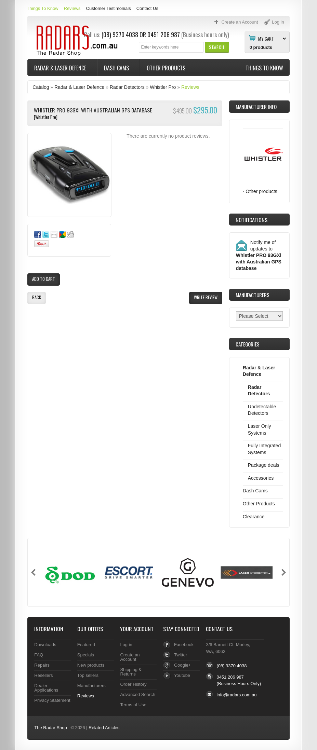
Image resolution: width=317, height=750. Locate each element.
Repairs (42, 665)
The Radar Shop (50, 727)
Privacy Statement (52, 700)
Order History (133, 684)
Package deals (263, 465)
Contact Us (147, 8)
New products (90, 665)
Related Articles (104, 727)
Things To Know (42, 8)
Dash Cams (117, 68)
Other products (261, 191)
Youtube (182, 675)
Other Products (166, 68)
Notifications (251, 220)
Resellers (43, 675)
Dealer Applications (46, 688)
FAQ (38, 654)
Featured (86, 644)
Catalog (40, 87)
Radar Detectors (127, 87)
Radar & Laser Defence (61, 68)
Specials (85, 654)
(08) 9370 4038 (231, 665)
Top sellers (87, 675)
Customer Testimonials (108, 8)
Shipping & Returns (131, 672)
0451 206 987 (163, 34)
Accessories (261, 478)
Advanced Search (137, 694)
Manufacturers (91, 685)
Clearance (254, 516)
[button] (216, 47)
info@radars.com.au (236, 694)
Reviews (72, 8)
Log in (126, 644)
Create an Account (130, 657)
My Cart (266, 38)
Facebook (184, 644)
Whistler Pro (163, 87)
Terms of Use (133, 704)
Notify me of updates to (258, 255)
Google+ (182, 665)
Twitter (180, 654)
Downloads (45, 644)
